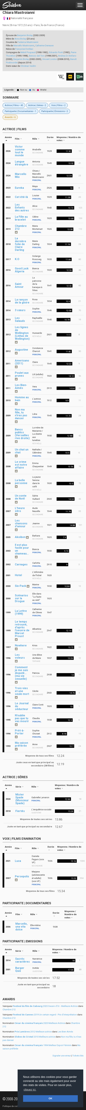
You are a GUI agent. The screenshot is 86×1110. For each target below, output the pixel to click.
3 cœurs (20, 310)
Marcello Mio (20, 175)
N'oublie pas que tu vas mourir (22, 718)
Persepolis (22, 876)
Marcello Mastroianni (24, 45)
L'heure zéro (20, 509)
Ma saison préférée (21, 744)
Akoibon (20, 537)
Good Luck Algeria (22, 270)
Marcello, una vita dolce (21, 926)
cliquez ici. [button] (30, 1089)
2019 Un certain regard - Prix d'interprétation (45, 1014)
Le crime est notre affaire (21, 464)
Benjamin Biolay (25, 35)
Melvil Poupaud (28, 52)
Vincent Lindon (49, 59)
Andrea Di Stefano (67, 55)
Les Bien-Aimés (21, 386)
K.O (17, 259)
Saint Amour (19, 285)
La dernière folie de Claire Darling (20, 244)
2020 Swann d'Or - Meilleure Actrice (45, 1006)
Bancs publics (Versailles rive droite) (22, 434)
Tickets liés (77, 1055)
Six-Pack (20, 585)
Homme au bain (22, 399)
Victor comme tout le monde (20, 151)
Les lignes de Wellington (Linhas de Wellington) (22, 333)
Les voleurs (20, 656)
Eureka (19, 187)
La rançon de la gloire (22, 301)
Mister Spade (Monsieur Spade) (22, 799)
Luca (18, 860)
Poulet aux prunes (22, 374)
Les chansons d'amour (21, 523)
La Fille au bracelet (21, 218)
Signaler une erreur (61, 1055)
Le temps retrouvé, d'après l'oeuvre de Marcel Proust (22, 629)
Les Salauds (20, 319)
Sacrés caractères (22, 960)
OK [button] (50, 1098)
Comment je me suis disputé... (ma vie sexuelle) (21, 673)
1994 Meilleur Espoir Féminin (43, 1045)
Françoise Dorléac (24, 49)
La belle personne (21, 482)
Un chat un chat (21, 451)
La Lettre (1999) (21, 612)
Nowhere (21, 645)
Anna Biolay (20, 38)
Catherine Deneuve (44, 45)
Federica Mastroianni (28, 42)
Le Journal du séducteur (22, 706)
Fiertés (20, 811)
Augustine (21, 349)
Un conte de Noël (21, 497)
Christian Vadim (28, 66)
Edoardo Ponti (56, 52)
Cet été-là (21, 197)
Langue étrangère (21, 163)
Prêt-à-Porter (19, 732)
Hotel (18, 575)
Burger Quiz (19, 969)
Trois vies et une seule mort (22, 691)
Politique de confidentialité (15, 1106)
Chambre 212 (21, 227)
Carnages (21, 564)
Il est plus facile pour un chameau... (22, 549)
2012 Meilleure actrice (33, 1031)
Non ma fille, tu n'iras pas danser (21, 414)
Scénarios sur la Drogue (21, 598)
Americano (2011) (22, 362)
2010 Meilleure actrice (35, 1036)
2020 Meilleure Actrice (40, 1023)
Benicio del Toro (37, 55)
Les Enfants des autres (22, 207)
